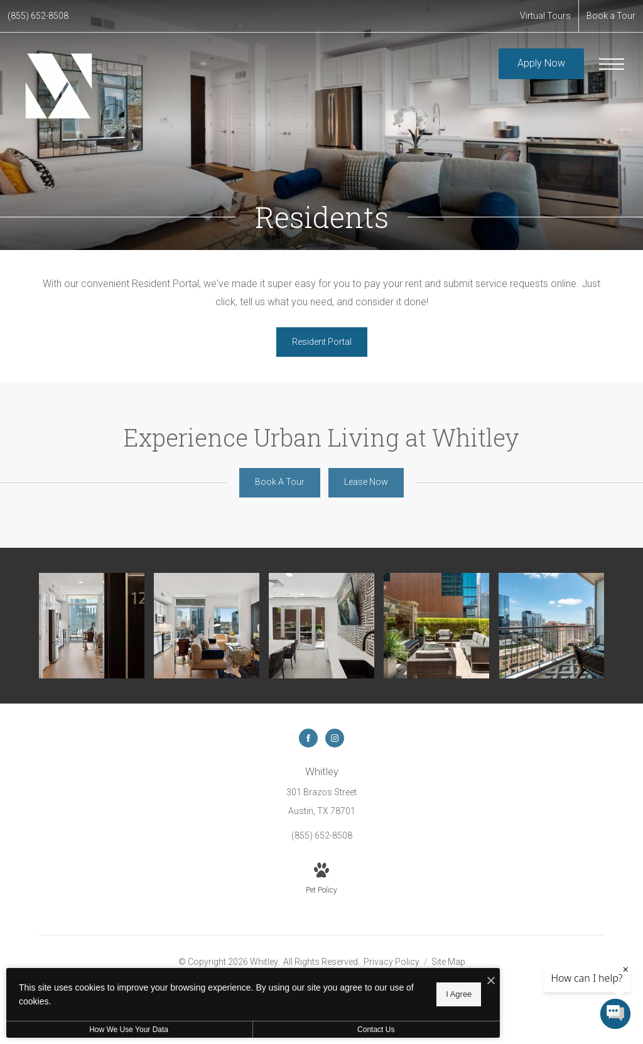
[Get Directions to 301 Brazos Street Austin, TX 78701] (321, 788)
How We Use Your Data (115, 1029)
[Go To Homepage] (58, 87)
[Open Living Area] (205, 624)
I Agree (405, 994)
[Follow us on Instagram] (334, 735)
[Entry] (90, 624)
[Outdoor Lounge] (437, 624)
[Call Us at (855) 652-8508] (38, 16)
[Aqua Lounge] (321, 624)
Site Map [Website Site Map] (448, 959)
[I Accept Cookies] (437, 982)
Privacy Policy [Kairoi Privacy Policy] (391, 959)
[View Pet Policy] (321, 877)
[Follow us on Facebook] (308, 735)
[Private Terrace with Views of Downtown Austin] (552, 624)
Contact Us (335, 1029)
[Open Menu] (611, 64)
